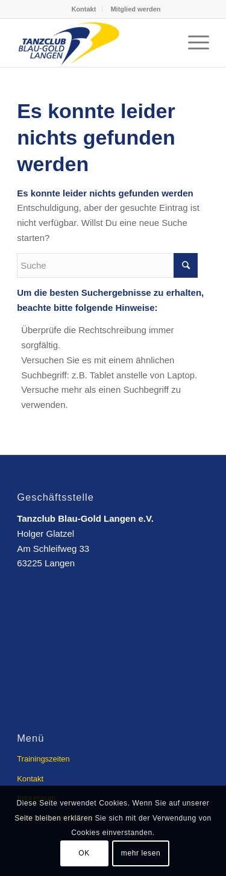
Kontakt (83, 9)
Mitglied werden (135, 9)
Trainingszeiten (43, 758)
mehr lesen (140, 853)
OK (84, 853)
